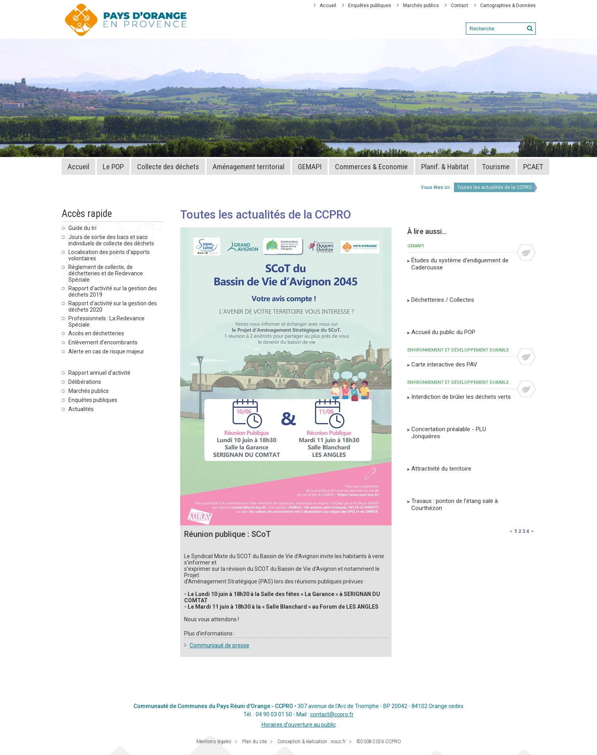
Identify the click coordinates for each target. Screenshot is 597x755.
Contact (459, 5)
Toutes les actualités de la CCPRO (494, 187)
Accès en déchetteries (96, 333)
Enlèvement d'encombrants (102, 342)
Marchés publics (421, 5)
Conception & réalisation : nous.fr (311, 741)
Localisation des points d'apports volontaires (109, 255)
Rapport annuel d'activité (99, 373)
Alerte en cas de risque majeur (106, 351)
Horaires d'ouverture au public (299, 724)
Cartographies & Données (508, 5)
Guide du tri (82, 228)
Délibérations (84, 382)
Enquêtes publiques (369, 5)
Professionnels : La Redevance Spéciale (106, 321)
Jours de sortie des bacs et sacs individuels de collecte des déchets (111, 240)
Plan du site (254, 741)
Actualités (81, 409)
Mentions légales (214, 741)
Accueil (328, 5)
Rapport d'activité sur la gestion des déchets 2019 (112, 291)
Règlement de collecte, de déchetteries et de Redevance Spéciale (105, 273)
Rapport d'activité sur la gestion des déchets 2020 (112, 306)
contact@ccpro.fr (332, 714)
